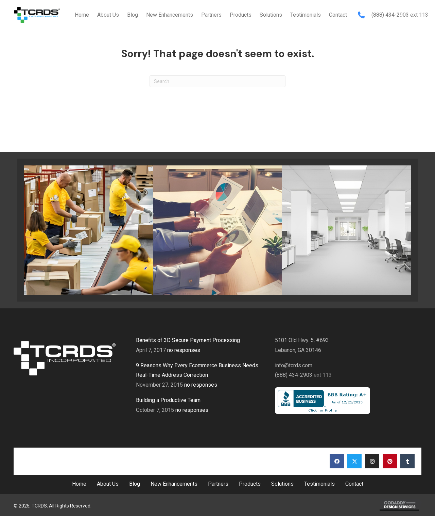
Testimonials (319, 484)
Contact (354, 484)
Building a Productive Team (168, 400)
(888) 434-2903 (390, 15)
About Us (108, 484)
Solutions (282, 484)
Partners (218, 484)
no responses (183, 350)
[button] (337, 461)
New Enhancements (174, 484)
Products (250, 484)
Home (79, 484)
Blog (134, 484)
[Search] (217, 81)
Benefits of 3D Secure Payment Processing (188, 340)
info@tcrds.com (293, 365)
